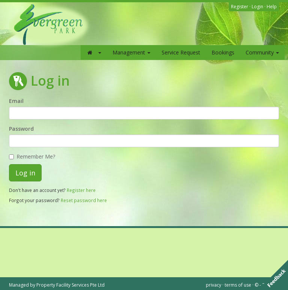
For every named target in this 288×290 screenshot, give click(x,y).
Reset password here (84, 200)
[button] (94, 52)
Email (16, 100)
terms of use (238, 285)
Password (21, 128)
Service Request (181, 52)
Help (272, 6)
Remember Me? (32, 156)
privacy (213, 285)
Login (257, 6)
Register (239, 6)
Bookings (223, 52)
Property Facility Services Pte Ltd (70, 285)
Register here (81, 190)
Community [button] (262, 52)
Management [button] (131, 52)
